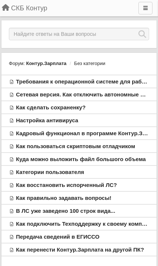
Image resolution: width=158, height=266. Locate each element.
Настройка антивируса (47, 120)
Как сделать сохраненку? (51, 107)
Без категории (89, 63)
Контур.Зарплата (46, 63)
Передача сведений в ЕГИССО (57, 236)
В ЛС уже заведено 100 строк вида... (65, 211)
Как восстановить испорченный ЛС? (66, 185)
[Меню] (145, 8)
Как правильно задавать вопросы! (63, 198)
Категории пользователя (50, 172)
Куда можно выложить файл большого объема (81, 159)
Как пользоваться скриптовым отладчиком (75, 146)
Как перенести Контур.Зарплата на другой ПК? (80, 249)
